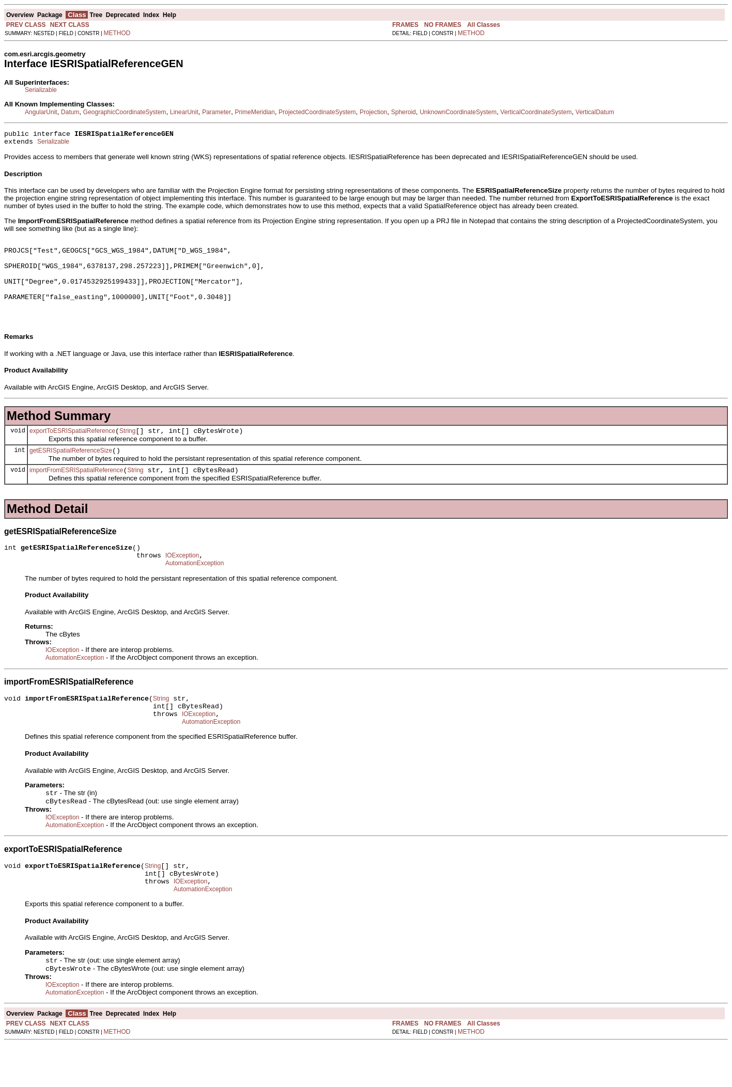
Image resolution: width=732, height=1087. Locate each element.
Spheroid (403, 112)
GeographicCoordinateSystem (124, 112)
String (127, 449)
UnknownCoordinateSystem (457, 112)
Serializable (41, 90)
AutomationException (194, 589)
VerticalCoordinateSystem (536, 112)
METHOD (117, 33)
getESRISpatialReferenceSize (70, 470)
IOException (182, 580)
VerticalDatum (594, 112)
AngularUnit (41, 112)
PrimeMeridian (255, 112)
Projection (373, 112)
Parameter (216, 112)
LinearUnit (184, 112)
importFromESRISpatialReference (76, 491)
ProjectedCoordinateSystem (316, 112)
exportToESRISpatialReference (72, 449)
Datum (70, 112)
